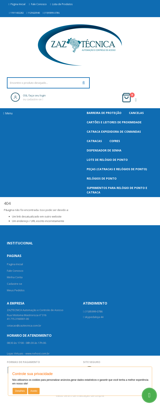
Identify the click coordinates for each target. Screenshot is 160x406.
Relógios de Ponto (102, 178)
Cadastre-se (14, 284)
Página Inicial (17, 4)
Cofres (114, 141)
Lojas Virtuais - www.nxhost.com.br (28, 353)
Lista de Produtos (61, 4)
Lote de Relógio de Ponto (107, 160)
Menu (8, 113)
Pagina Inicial (15, 264)
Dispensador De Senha (104, 150)
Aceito (33, 390)
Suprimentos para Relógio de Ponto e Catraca (117, 190)
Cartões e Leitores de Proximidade (114, 122)
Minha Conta (15, 277)
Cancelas (136, 113)
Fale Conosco (37, 4)
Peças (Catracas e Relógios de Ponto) (117, 169)
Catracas (94, 141)
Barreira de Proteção (104, 113)
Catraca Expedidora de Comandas (114, 131)
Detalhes (20, 390)
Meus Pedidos (16, 290)
